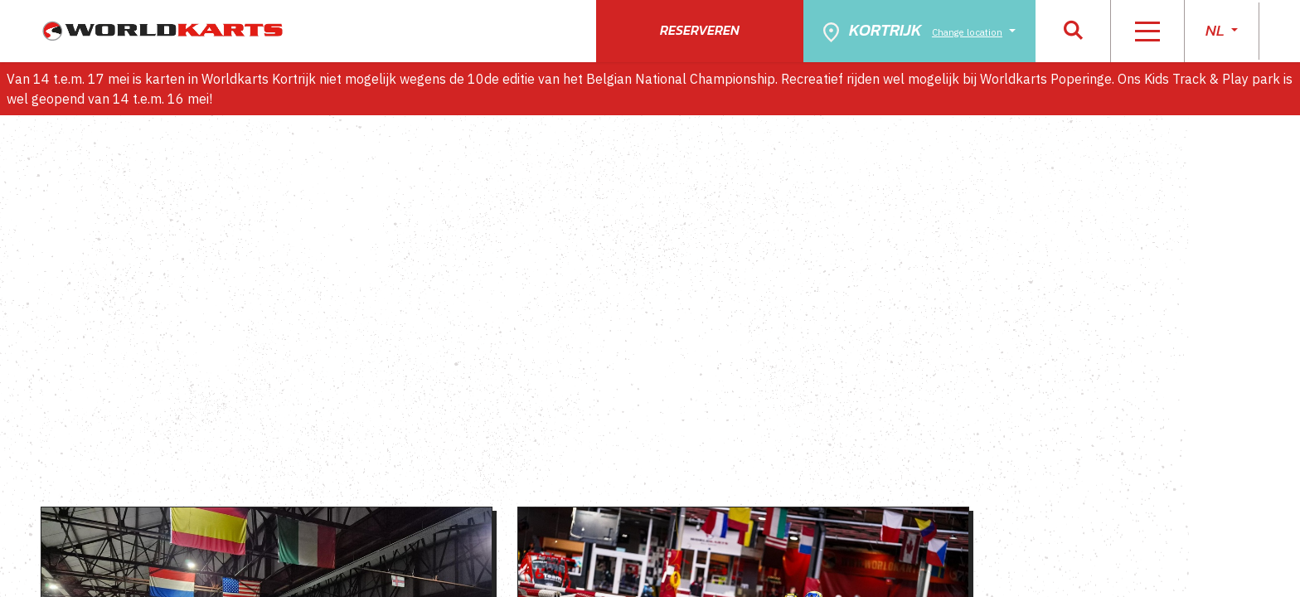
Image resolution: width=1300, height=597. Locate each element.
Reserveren (700, 30)
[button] (1073, 31)
